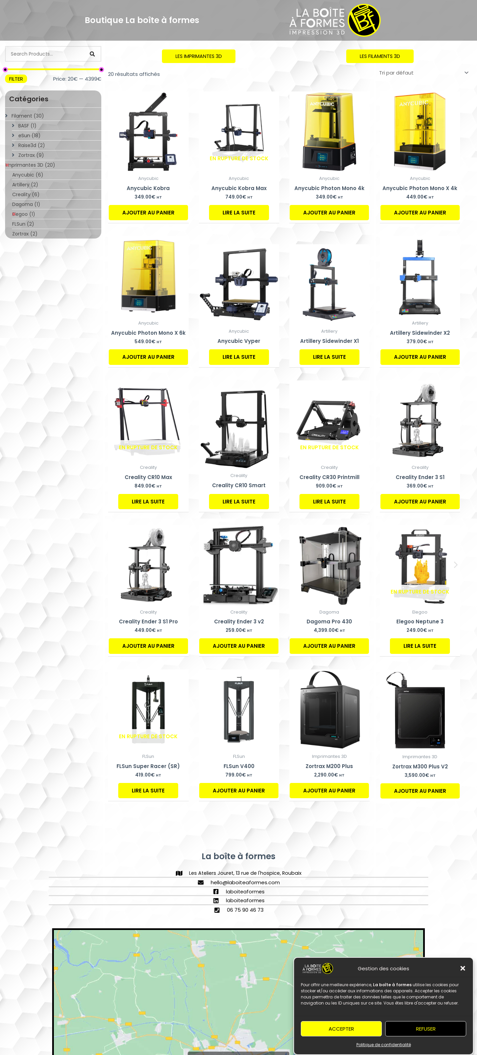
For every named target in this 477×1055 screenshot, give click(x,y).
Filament (28, 115)
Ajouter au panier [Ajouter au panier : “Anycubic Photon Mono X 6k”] (148, 357)
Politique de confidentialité (383, 1047)
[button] (462, 970)
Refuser (426, 1030)
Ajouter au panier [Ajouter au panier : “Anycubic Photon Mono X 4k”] (420, 212)
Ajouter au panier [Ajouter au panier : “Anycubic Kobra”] (148, 212)
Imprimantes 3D (30, 165)
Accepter (341, 1030)
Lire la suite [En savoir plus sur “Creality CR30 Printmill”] (329, 501)
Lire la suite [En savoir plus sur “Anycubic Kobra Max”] (239, 212)
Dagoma (26, 204)
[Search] (92, 54)
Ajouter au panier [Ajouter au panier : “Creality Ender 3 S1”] (420, 501)
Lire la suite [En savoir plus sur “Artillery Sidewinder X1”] (329, 357)
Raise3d (31, 145)
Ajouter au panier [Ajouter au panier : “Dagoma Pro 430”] (329, 646)
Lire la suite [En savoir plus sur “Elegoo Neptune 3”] (419, 646)
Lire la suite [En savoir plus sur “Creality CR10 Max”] (148, 501)
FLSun (23, 224)
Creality (26, 194)
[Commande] (422, 73)
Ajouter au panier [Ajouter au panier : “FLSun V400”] (239, 790)
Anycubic (27, 174)
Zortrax (31, 155)
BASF (27, 125)
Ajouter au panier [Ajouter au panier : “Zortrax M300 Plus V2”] (420, 790)
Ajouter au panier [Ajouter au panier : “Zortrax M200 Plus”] (329, 790)
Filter (16, 78)
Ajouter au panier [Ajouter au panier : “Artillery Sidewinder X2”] (420, 357)
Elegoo (23, 214)
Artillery (25, 184)
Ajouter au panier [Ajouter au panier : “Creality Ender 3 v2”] (239, 646)
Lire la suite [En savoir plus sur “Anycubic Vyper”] (239, 357)
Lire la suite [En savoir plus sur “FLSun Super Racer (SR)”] (148, 790)
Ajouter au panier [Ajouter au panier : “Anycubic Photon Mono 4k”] (329, 212)
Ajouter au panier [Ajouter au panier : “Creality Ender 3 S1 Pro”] (148, 646)
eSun (29, 135)
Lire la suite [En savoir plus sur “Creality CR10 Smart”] (239, 501)
